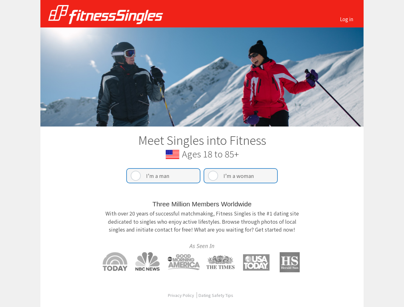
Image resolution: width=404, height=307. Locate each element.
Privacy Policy (181, 295)
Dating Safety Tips (216, 295)
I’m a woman (238, 176)
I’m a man (157, 176)
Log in (346, 18)
